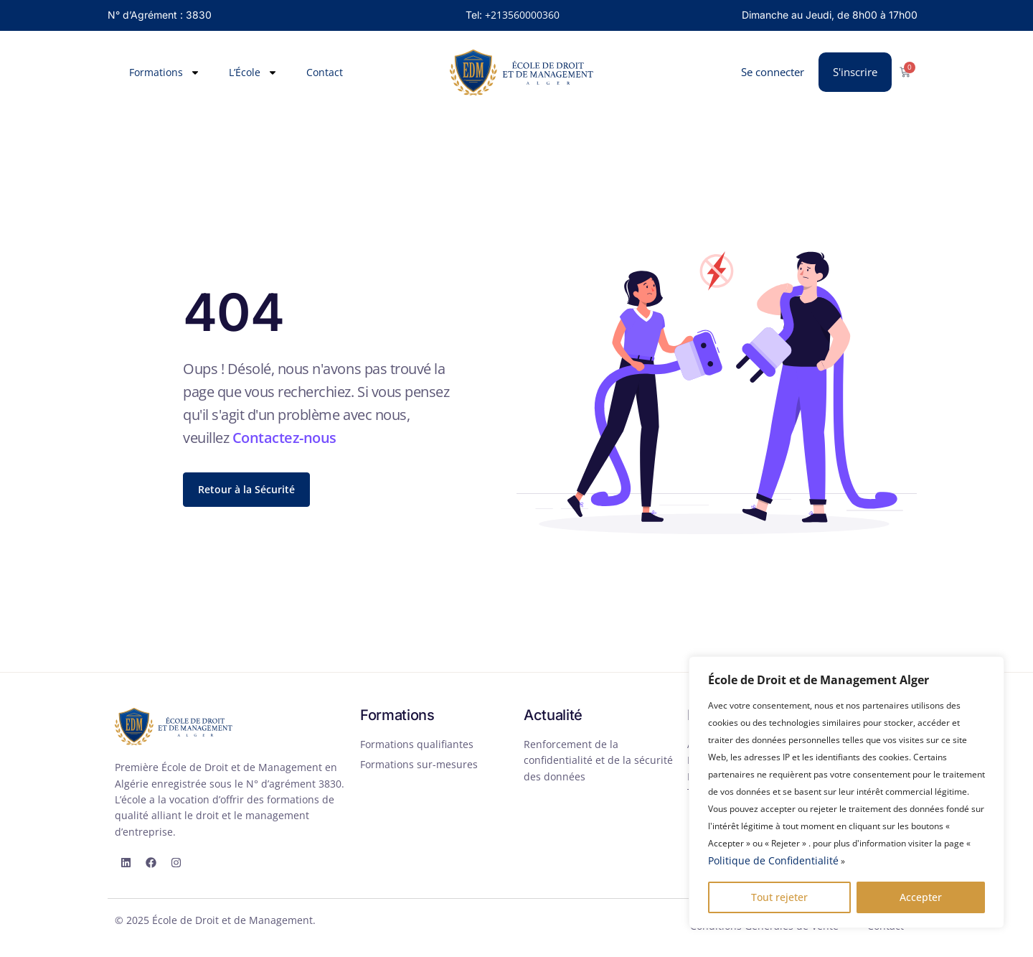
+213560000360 (522, 15)
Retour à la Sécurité (246, 489)
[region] (846, 792)
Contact (324, 72)
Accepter (921, 897)
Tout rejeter (779, 897)
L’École (253, 72)
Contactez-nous (284, 437)
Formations (164, 72)
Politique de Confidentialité (773, 860)
